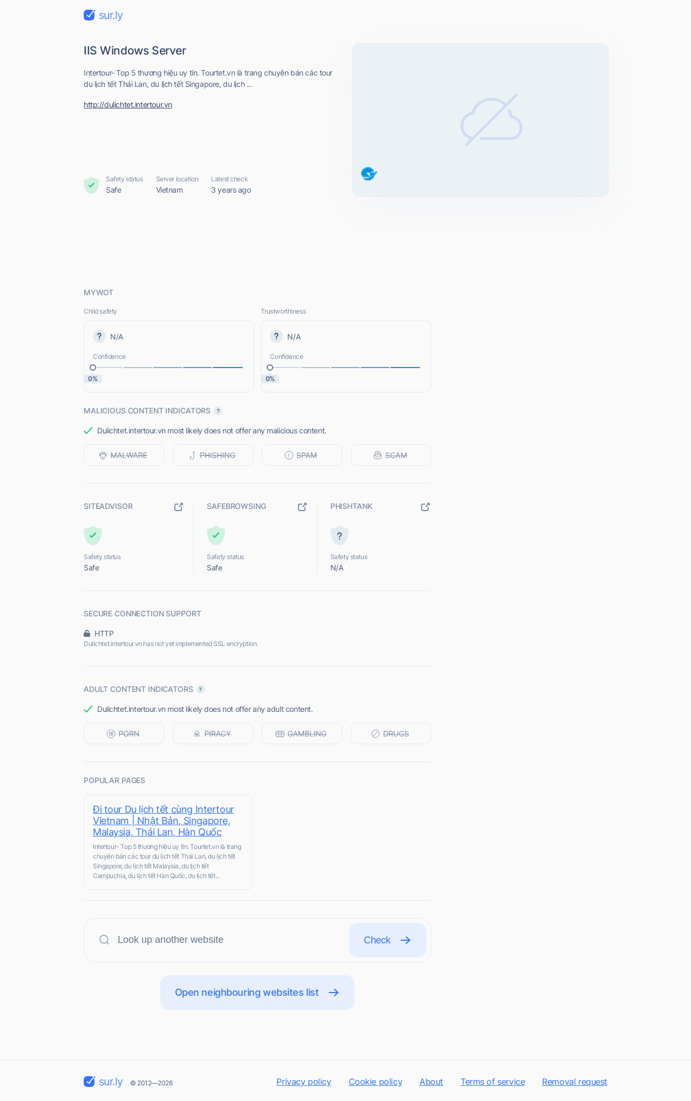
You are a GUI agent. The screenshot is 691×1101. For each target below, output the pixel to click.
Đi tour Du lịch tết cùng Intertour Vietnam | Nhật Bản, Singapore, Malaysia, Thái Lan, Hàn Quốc (163, 821)
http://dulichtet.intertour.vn (128, 104)
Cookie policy (376, 1081)
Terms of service (492, 1081)
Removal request (574, 1081)
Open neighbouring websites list (258, 992)
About (431, 1081)
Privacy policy (303, 1081)
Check (388, 940)
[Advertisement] (345, 241)
